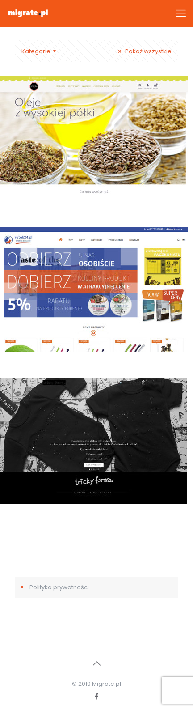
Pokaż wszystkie (144, 51)
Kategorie (40, 51)
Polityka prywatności (59, 587)
